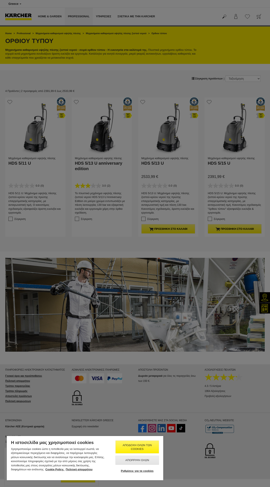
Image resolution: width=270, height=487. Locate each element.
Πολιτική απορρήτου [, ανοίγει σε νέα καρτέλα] (79, 469)
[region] (85, 458)
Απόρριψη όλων (137, 460)
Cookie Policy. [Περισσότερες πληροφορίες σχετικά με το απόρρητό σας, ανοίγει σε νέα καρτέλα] (55, 469)
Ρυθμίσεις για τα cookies (137, 470)
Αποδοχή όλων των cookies (137, 447)
